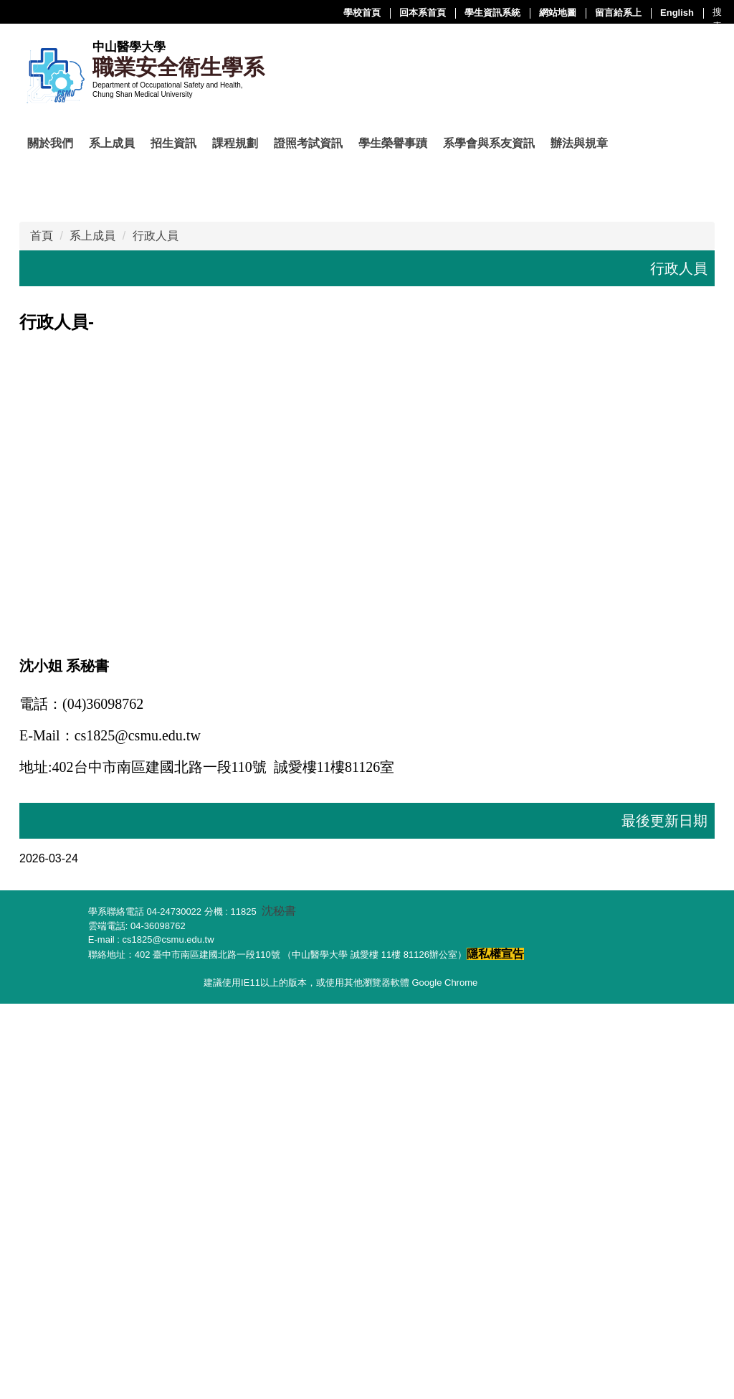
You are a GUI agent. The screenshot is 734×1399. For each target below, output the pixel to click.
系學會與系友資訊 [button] (489, 143)
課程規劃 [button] (235, 143)
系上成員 (92, 632)
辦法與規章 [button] (579, 143)
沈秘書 (279, 1307)
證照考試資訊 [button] (308, 143)
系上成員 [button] (112, 143)
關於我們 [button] (50, 143)
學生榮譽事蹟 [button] (392, 143)
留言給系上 (474, 12)
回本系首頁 (278, 12)
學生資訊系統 (348, 12)
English (533, 12)
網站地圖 (413, 12)
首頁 (41, 632)
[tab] (289, 542)
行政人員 (155, 632)
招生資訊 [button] (173, 143)
